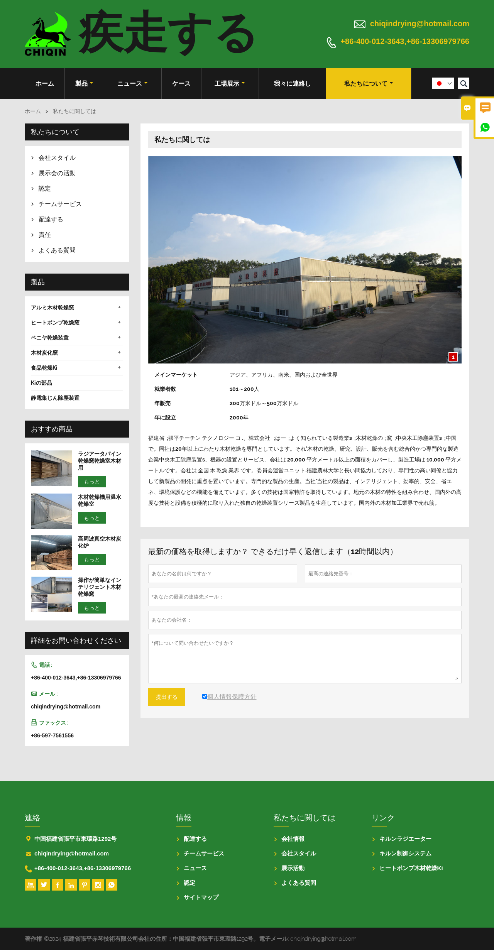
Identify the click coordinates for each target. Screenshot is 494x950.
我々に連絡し (292, 83)
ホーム (45, 83)
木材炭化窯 (44, 353)
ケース (181, 83)
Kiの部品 (41, 383)
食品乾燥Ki (44, 368)
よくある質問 (57, 250)
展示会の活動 (57, 173)
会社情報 (293, 838)
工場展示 (230, 83)
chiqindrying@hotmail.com (419, 23)
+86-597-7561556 (52, 735)
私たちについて (368, 83)
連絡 (32, 817)
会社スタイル (57, 157)
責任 (45, 234)
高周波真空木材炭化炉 (99, 542)
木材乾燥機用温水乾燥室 (99, 500)
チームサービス (60, 204)
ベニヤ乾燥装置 (50, 338)
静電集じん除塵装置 (55, 398)
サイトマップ (201, 897)
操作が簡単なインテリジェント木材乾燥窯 (99, 587)
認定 (45, 188)
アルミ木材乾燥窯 (52, 307)
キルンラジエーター (405, 838)
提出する (167, 697)
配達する (51, 219)
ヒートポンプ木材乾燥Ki (411, 868)
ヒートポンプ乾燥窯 (55, 322)
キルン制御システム (405, 853)
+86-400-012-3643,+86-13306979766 (404, 41)
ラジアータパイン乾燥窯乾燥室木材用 (99, 461)
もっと (92, 481)
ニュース (132, 83)
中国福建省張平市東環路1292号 (75, 838)
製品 (84, 83)
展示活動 (293, 868)
